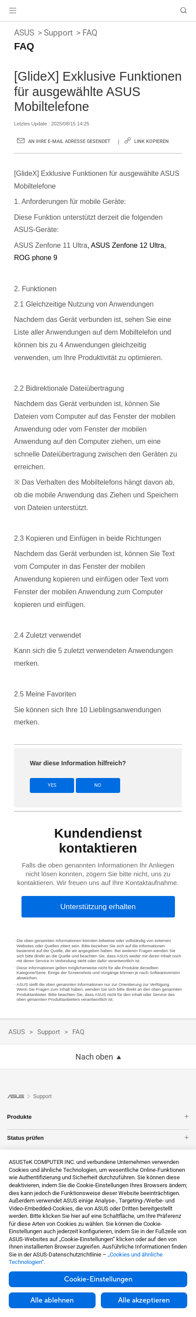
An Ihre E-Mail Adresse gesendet (69, 141)
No (97, 785)
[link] (98, 10)
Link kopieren (151, 141)
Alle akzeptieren (144, 1300)
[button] (13, 10)
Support (58, 33)
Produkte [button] (98, 1117)
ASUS (24, 33)
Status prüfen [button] (98, 1138)
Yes (52, 785)
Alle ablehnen (52, 1300)
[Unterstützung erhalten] (98, 906)
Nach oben (94, 1057)
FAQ (89, 33)
